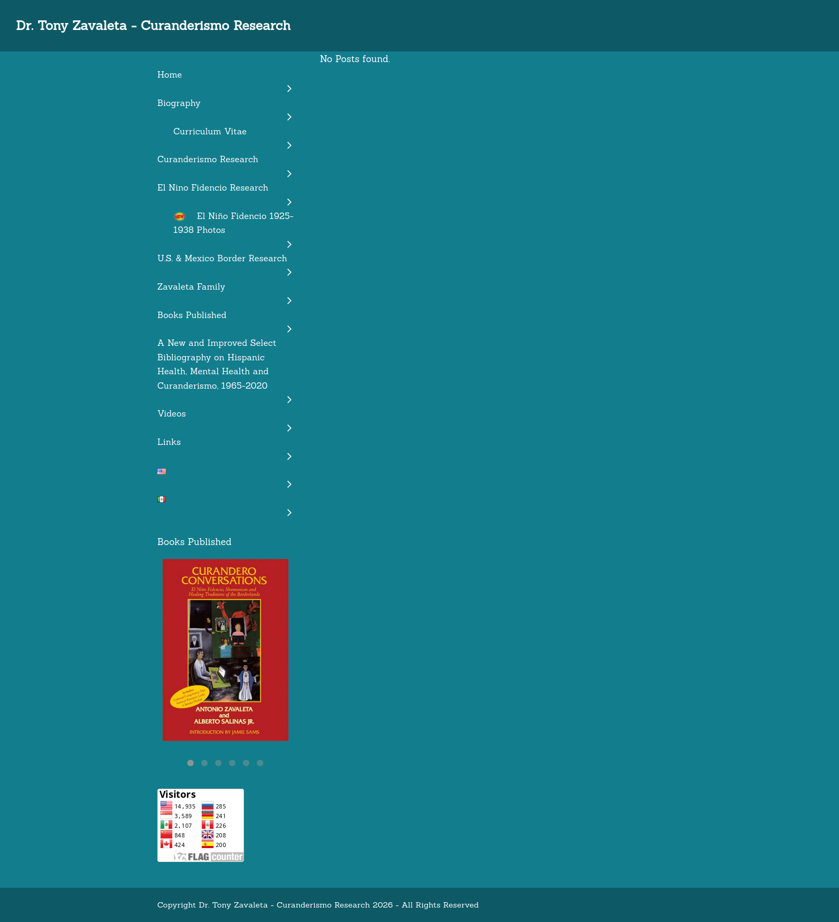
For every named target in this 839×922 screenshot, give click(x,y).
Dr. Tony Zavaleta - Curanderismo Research (153, 25)
